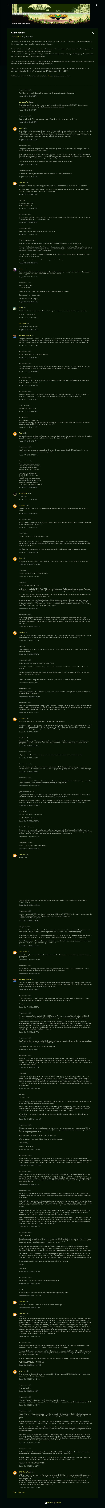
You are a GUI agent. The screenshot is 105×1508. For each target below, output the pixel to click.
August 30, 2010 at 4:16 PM (28, 194)
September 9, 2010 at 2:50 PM (29, 1050)
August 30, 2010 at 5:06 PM (28, 208)
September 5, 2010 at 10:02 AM (29, 849)
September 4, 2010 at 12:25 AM (29, 786)
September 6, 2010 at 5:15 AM (29, 921)
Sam (20, 558)
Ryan (20, 433)
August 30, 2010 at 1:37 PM (28, 96)
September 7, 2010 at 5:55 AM (29, 1007)
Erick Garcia (23, 952)
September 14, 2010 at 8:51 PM (29, 1405)
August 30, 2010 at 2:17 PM (28, 140)
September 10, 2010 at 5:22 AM (29, 1088)
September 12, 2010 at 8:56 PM (29, 1308)
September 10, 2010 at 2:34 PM (29, 1149)
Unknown (22, 183)
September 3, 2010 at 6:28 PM (29, 746)
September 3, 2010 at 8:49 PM (29, 772)
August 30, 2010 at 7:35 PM (28, 234)
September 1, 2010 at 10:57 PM (29, 626)
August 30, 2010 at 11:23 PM (28, 371)
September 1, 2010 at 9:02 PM (29, 609)
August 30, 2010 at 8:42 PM (28, 263)
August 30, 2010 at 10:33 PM (28, 318)
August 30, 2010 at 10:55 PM (28, 345)
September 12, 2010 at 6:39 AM (29, 1284)
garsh (21, 128)
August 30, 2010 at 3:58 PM (28, 177)
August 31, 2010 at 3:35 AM (28, 399)
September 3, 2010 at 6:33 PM (29, 758)
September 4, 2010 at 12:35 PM (29, 805)
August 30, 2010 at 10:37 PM (28, 330)
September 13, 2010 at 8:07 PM (29, 1336)
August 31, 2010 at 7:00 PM (28, 499)
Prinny (21, 269)
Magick (21, 632)
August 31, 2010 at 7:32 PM (28, 513)
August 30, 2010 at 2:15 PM (28, 122)
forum (50, 76)
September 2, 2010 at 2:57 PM (29, 640)
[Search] (97, 5)
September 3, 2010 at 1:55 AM (29, 712)
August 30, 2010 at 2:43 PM (28, 165)
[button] (93, 33)
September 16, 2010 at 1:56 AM (29, 1487)
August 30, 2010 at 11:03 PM (28, 357)
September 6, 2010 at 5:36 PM (29, 946)
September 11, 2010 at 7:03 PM (29, 1271)
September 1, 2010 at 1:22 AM (29, 576)
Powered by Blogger (52, 1503)
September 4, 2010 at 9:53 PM (29, 821)
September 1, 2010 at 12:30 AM (29, 564)
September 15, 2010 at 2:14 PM (29, 1443)
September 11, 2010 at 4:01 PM (29, 1226)
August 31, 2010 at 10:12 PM (28, 552)
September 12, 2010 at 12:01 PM (30, 1296)
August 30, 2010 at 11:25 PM (28, 385)
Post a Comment (19, 1492)
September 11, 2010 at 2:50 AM (29, 1185)
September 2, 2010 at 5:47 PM (29, 683)
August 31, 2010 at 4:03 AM (28, 411)
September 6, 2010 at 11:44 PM (29, 960)
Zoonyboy (22, 323)
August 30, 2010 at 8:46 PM (28, 277)
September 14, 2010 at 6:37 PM (29, 1391)
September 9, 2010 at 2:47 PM (29, 1032)
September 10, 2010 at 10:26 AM (30, 1119)
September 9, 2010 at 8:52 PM (29, 1067)
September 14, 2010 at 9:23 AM (29, 1379)
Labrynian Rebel (24, 102)
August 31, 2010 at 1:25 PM (28, 455)
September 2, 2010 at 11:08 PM (29, 697)
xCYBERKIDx (23, 493)
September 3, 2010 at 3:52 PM (29, 732)
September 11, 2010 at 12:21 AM (30, 1165)
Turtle (21, 308)
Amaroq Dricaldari (25, 336)
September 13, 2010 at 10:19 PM (30, 1365)
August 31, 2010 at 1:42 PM (28, 487)
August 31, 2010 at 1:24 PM (28, 441)
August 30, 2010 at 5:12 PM (28, 222)
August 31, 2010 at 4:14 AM (28, 427)
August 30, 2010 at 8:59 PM (28, 302)
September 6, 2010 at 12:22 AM (29, 905)
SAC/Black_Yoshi (25, 1472)
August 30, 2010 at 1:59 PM (28, 110)
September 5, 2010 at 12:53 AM (29, 837)
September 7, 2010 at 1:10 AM (29, 989)
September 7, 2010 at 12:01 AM (29, 974)
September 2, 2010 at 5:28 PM (29, 654)
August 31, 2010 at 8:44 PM (28, 527)
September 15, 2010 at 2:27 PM (29, 1466)
